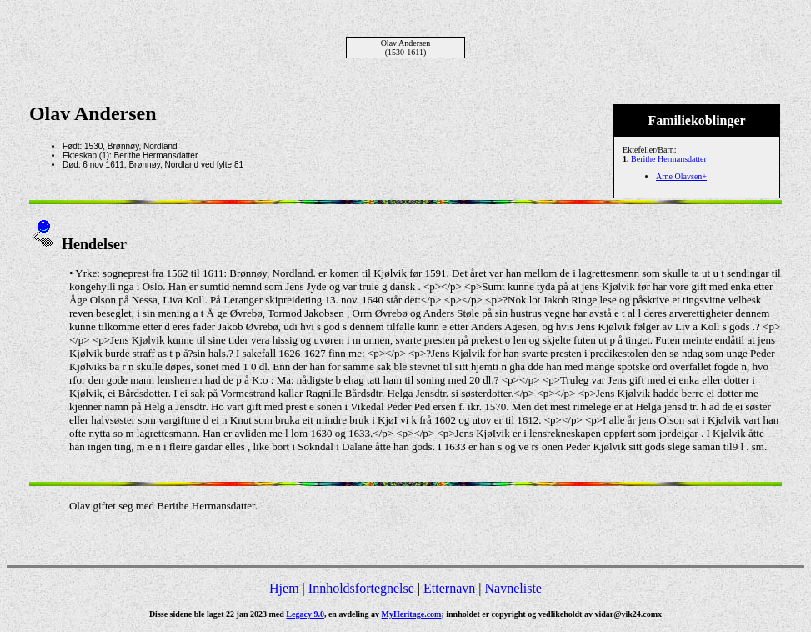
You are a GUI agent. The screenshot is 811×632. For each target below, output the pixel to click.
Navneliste (513, 588)
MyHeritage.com (412, 614)
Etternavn (449, 588)
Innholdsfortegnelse (361, 588)
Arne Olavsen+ (681, 176)
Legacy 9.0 (305, 614)
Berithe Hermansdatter (669, 158)
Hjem (284, 588)
